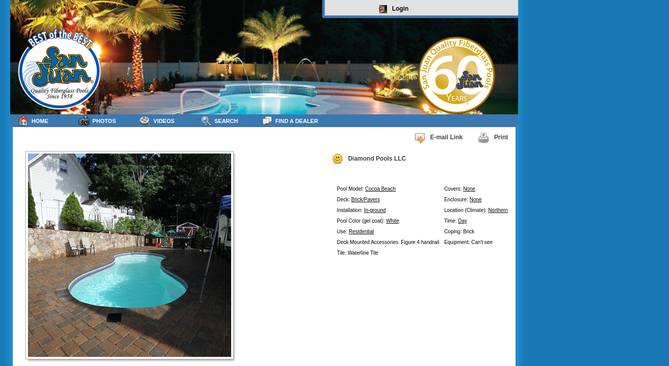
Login (394, 9)
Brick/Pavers (366, 199)
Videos (157, 120)
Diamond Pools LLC (369, 159)
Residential (361, 231)
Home (33, 120)
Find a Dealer (290, 120)
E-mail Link (438, 137)
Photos (97, 120)
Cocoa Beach (380, 189)
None (469, 189)
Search (219, 120)
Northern (498, 210)
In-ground (375, 210)
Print (493, 137)
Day (462, 221)
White (392, 221)
